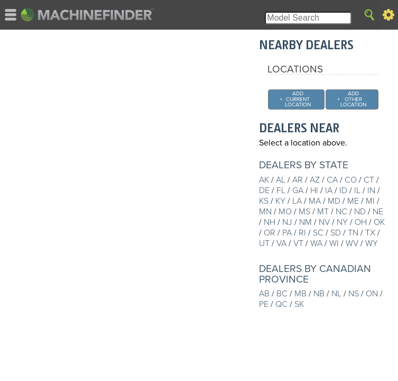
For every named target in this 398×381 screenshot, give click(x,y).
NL (336, 293)
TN (353, 233)
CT (369, 180)
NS (353, 293)
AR (297, 180)
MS (304, 211)
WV (352, 243)
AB (264, 293)
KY (280, 201)
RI (302, 233)
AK (264, 180)
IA (328, 190)
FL (280, 190)
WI (334, 243)
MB (300, 293)
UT (264, 243)
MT (323, 211)
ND (360, 211)
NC (341, 211)
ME (353, 201)
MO (285, 211)
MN (265, 211)
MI (370, 201)
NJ (287, 222)
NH (269, 222)
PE (264, 304)
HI (314, 190)
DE (264, 190)
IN (371, 190)
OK (379, 222)
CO (351, 180)
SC (318, 233)
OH (361, 222)
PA (287, 233)
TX (370, 233)
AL (280, 180)
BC (282, 293)
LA (297, 201)
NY (342, 222)
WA (316, 243)
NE (378, 211)
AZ (315, 180)
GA (297, 190)
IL (357, 190)
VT (298, 243)
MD (334, 201)
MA (315, 201)
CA (332, 180)
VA (281, 243)
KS (264, 201)
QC (281, 304)
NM (305, 222)
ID (343, 190)
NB (319, 293)
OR (269, 233)
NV (324, 222)
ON (372, 293)
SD (335, 233)
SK (299, 304)
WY (371, 243)
